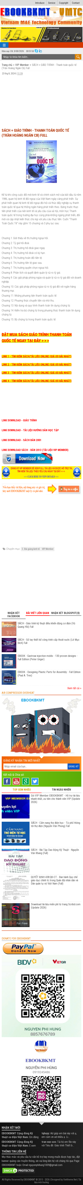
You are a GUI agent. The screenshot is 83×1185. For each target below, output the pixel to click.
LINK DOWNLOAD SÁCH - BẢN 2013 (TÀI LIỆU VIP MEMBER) (35, 450)
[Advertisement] (41, 100)
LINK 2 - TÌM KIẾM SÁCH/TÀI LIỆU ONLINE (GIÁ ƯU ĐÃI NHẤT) (36, 364)
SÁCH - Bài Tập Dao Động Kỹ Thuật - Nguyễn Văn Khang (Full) (55, 851)
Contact (76, 3)
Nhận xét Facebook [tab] (13, 614)
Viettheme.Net (70, 1179)
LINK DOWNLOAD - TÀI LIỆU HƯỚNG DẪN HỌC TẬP (30, 430)
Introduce (39, 3)
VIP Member (22, 65)
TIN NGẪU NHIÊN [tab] (61, 789)
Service (51, 3)
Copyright (63, 3)
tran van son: (49, 1141)
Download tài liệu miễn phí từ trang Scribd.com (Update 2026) (55, 906)
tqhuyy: (46, 1133)
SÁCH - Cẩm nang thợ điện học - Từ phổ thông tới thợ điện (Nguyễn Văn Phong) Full (55, 824)
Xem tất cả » (74, 688)
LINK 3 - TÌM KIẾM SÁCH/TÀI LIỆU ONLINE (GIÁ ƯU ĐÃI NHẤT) (36, 372)
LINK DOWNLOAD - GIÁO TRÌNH (19, 420)
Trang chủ (7, 65)
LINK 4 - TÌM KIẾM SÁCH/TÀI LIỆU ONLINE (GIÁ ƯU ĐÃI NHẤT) (36, 381)
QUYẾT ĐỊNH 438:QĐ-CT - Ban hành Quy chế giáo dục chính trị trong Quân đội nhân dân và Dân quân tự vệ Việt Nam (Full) (54, 880)
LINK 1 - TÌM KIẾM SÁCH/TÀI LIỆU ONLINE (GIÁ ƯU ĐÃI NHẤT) (36, 356)
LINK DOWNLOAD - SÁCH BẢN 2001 (21, 440)
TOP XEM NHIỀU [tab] (22, 789)
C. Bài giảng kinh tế (31, 549)
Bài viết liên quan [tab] (37, 613)
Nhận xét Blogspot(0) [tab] (65, 613)
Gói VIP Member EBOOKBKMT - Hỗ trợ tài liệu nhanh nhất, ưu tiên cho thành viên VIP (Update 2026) (55, 799)
